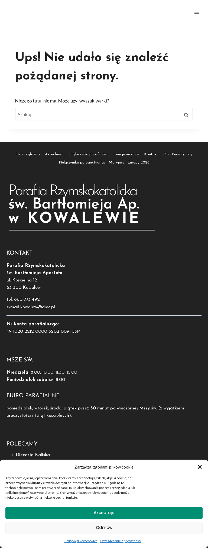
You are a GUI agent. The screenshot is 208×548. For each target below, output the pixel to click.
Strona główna (27, 154)
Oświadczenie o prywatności (120, 543)
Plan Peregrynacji (178, 154)
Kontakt (151, 154)
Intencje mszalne (125, 154)
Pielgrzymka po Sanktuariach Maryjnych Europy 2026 (104, 163)
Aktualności (54, 154)
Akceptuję (104, 515)
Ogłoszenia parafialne (87, 154)
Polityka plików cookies (81, 543)
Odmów (104, 530)
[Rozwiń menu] (196, 13)
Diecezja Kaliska (33, 455)
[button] (200, 469)
